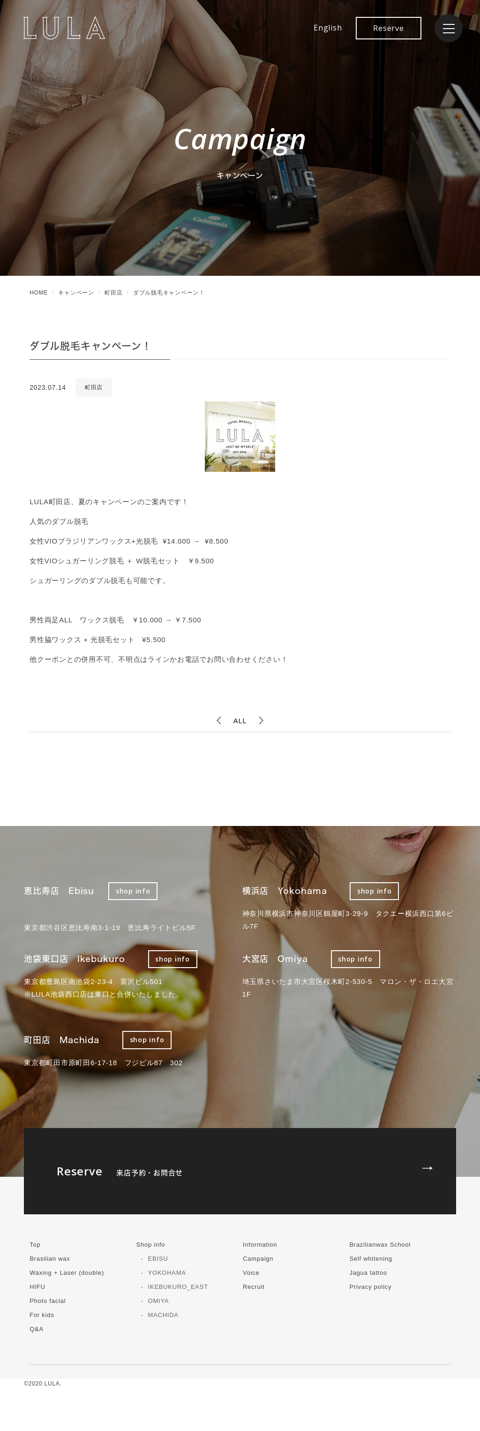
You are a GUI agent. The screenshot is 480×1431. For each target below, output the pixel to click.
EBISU (158, 1258)
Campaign (258, 1258)
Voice (251, 1272)
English (328, 28)
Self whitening (370, 1258)
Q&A (37, 1329)
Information (260, 1244)
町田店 (94, 387)
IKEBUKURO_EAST (178, 1286)
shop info (133, 890)
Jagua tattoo (368, 1272)
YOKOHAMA (167, 1272)
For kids (42, 1314)
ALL (239, 720)
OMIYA (158, 1300)
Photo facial (48, 1300)
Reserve (388, 28)
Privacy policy (370, 1286)
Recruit (253, 1286)
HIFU (37, 1286)
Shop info (150, 1244)
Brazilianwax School (380, 1244)
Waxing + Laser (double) (67, 1272)
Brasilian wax (50, 1258)
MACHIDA (163, 1314)
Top (35, 1244)
